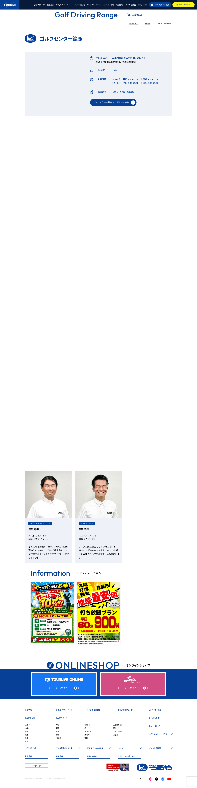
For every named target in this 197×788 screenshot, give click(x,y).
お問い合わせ (92, 756)
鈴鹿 (26, 731)
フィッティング (154, 718)
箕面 (26, 734)
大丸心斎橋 (117, 731)
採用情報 (119, 5)
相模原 (58, 738)
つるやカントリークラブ (158, 734)
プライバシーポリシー (126, 756)
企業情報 (28, 756)
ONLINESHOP (185, 5)
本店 (57, 725)
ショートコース (154, 726)
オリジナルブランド (94, 5)
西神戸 (87, 734)
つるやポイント (31, 748)
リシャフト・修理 (108, 5)
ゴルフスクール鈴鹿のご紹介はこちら (111, 102)
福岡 (86, 738)
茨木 (26, 738)
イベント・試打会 (79, 5)
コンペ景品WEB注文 (161, 4)
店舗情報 (37, 5)
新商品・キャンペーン (63, 5)
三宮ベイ (28, 725)
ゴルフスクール (62, 718)
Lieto (120, 748)
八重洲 (115, 734)
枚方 (57, 731)
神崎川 (27, 728)
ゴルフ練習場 (30, 718)
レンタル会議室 (130, 5)
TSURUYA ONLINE (95, 748)
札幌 (26, 741)
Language (142, 4)
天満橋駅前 (117, 725)
